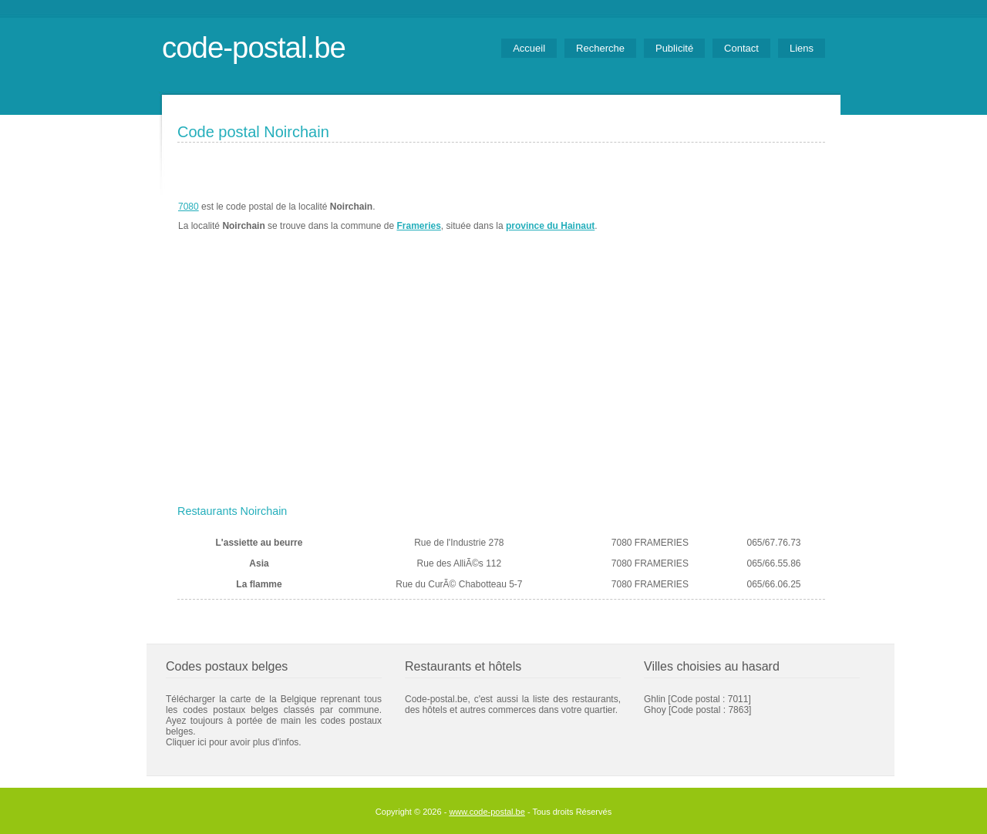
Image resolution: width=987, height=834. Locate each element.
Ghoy (655, 710)
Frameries (418, 225)
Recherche (600, 48)
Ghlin (654, 699)
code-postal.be (253, 47)
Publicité (674, 48)
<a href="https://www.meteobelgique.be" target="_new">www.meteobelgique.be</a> (737, 216)
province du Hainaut (550, 225)
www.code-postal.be (486, 811)
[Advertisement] (501, 383)
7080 (188, 206)
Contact (741, 48)
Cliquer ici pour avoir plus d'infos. (233, 742)
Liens (802, 48)
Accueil (529, 48)
